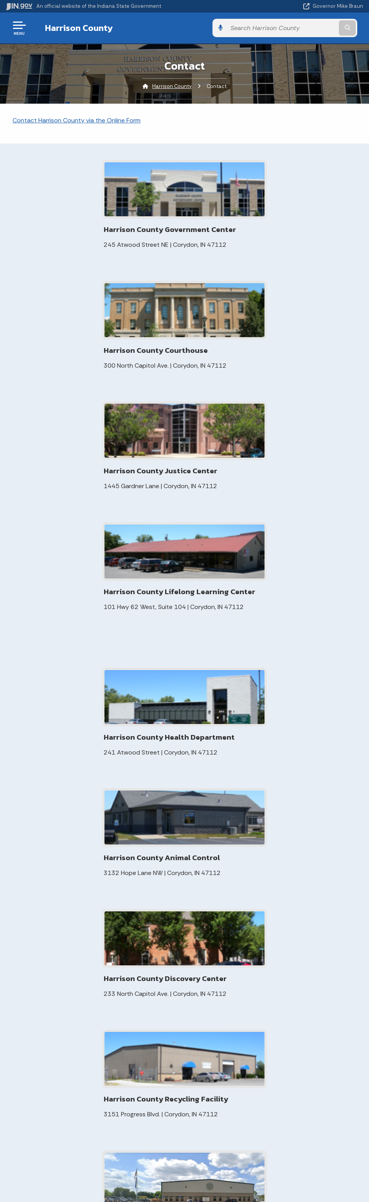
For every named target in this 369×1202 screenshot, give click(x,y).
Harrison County (73, 27)
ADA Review (126, 907)
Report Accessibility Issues (181, 1155)
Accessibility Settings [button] (181, 1141)
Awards (270, 1084)
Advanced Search (92, 1042)
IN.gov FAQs (92, 1084)
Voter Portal (126, 895)
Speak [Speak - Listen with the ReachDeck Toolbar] (180, 1178)
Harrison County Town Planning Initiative (139, 954)
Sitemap (92, 1070)
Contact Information (219, 859)
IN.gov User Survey (92, 1028)
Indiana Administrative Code (270, 1070)
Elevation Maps (130, 839)
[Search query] (310, 28)
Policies (92, 1056)
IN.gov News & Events (270, 1042)
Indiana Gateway (133, 939)
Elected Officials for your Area (136, 923)
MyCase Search (131, 851)
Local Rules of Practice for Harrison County (140, 879)
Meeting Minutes (132, 864)
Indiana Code (270, 1056)
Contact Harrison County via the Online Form (76, 120)
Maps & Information (270, 1028)
